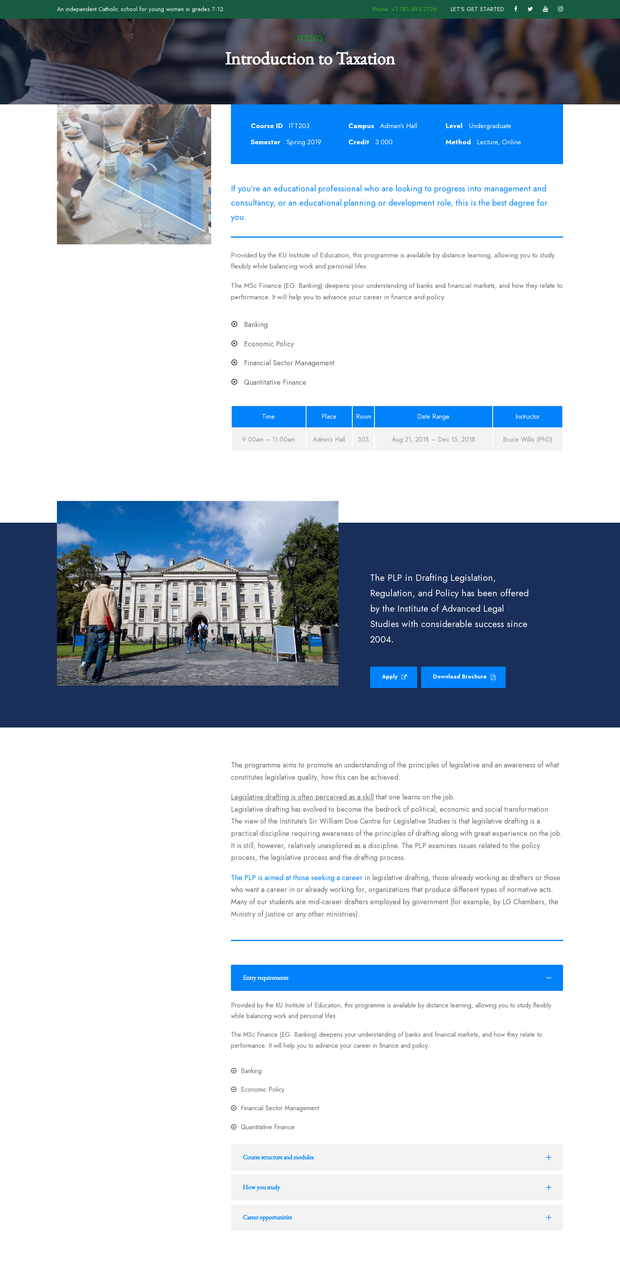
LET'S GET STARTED (477, 9)
